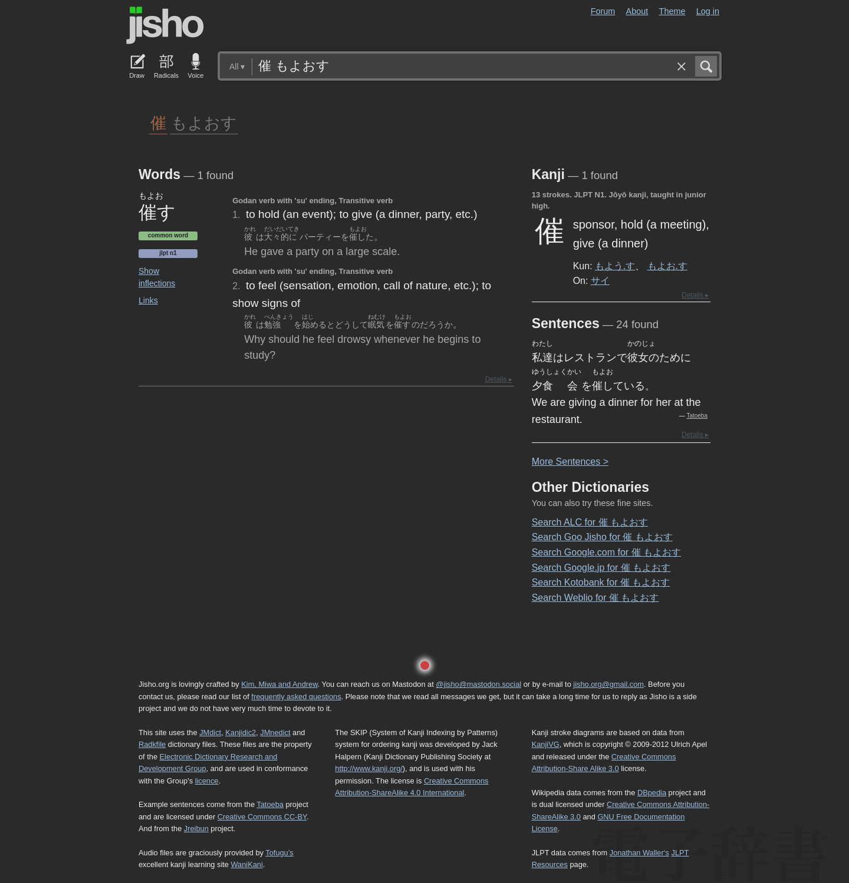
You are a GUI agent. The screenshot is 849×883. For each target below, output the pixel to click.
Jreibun (196, 828)
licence (207, 780)
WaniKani (247, 864)
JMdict (210, 732)
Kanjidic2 (240, 732)
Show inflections (157, 277)
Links (148, 300)
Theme (672, 11)
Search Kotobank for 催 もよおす (601, 582)
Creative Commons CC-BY (262, 816)
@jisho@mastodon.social (478, 684)
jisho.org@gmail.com (608, 684)
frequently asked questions (296, 696)
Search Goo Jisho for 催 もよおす (602, 537)
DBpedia (651, 792)
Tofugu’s (279, 852)
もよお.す (667, 265)
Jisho (165, 25)
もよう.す (615, 265)
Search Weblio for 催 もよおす (595, 598)
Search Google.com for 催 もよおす (606, 552)
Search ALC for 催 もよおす (590, 522)
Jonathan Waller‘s (639, 852)
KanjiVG (546, 744)
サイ (600, 280)
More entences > (570, 462)
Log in (707, 11)
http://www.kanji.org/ (369, 768)
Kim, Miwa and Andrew (279, 684)
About (637, 11)
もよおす (204, 122)
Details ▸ (498, 379)
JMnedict (275, 732)
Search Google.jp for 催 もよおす (601, 568)
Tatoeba (697, 415)
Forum (603, 11)
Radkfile (152, 744)
